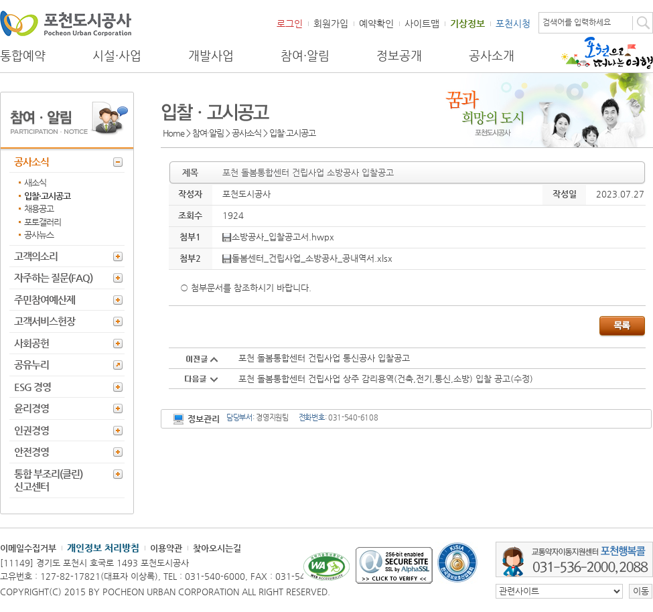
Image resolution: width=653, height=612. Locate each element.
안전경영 (31, 451)
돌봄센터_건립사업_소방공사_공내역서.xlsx (307, 258)
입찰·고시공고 (47, 196)
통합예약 (23, 55)
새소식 (35, 182)
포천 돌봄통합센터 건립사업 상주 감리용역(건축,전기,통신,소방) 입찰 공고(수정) (385, 379)
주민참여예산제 (44, 299)
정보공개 (399, 55)
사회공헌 (31, 343)
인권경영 (31, 430)
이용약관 (166, 548)
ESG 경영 (32, 386)
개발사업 (211, 55)
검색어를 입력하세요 (576, 22)
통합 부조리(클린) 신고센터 (48, 480)
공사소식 (31, 161)
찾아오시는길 (217, 548)
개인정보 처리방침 (103, 547)
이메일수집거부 (28, 548)
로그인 (290, 23)
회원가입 (330, 23)
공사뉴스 (39, 235)
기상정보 (467, 23)
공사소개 (491, 55)
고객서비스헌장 (44, 321)
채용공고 (39, 209)
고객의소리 (36, 256)
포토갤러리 (42, 222)
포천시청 (513, 23)
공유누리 (31, 364)
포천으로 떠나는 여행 (607, 53)
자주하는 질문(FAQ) (53, 277)
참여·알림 (305, 55)
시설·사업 (116, 55)
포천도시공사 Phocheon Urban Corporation (65, 23)
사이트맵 (422, 23)
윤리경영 (31, 408)
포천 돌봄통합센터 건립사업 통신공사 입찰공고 (324, 358)
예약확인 (376, 23)
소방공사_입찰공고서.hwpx (278, 237)
